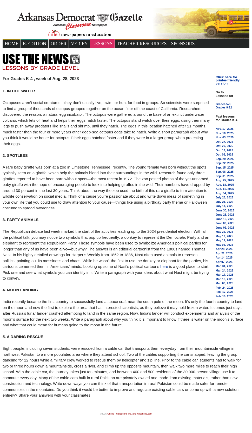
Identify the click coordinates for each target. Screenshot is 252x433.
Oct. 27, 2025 (224, 141)
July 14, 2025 (224, 206)
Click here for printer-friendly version (228, 80)
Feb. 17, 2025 (225, 291)
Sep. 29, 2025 (225, 158)
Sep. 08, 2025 (225, 171)
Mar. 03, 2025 (224, 283)
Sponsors (183, 43)
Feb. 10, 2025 (225, 296)
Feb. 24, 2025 (225, 287)
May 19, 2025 (224, 236)
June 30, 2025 (225, 210)
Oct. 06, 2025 (224, 154)
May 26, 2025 (224, 231)
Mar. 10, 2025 (224, 279)
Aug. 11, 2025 (225, 188)
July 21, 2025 (224, 201)
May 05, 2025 (224, 244)
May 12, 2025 (224, 240)
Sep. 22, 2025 (225, 163)
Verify (79, 43)
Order (59, 43)
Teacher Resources (142, 43)
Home (11, 43)
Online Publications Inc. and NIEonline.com (129, 413)
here (164, 266)
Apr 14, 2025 (224, 257)
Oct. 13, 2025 (224, 150)
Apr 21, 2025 (224, 253)
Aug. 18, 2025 (225, 184)
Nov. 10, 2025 (225, 133)
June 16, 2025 (225, 219)
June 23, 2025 (225, 214)
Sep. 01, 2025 (225, 176)
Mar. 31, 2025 (224, 266)
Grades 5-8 (223, 104)
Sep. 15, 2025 (225, 167)
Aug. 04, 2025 (225, 193)
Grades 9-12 (224, 107)
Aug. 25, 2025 (225, 180)
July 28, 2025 (224, 197)
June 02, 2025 (225, 227)
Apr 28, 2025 (224, 248)
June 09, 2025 (225, 223)
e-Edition (34, 43)
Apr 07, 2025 (224, 261)
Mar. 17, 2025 (224, 274)
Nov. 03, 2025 (225, 137)
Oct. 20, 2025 (224, 145)
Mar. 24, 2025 (224, 270)
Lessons (102, 43)
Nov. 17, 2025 (225, 128)
